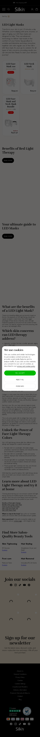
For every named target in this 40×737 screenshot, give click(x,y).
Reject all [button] (20, 379)
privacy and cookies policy (26, 366)
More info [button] (20, 386)
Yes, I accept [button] (20, 373)
